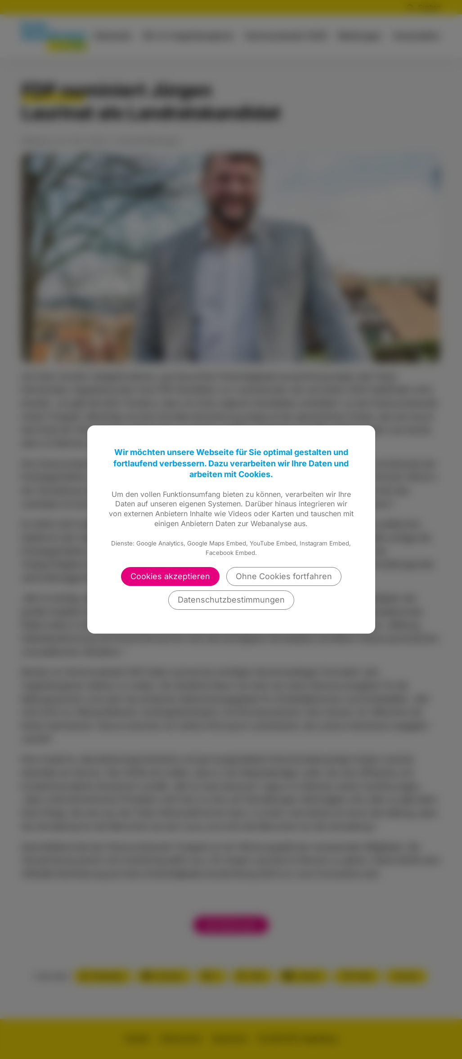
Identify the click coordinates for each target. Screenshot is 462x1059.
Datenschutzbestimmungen (231, 599)
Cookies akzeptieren (170, 576)
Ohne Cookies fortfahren (284, 576)
